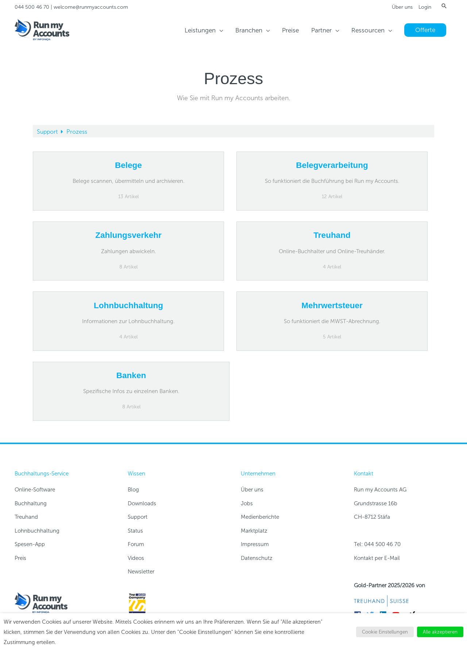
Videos (136, 558)
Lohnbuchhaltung (37, 531)
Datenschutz (257, 558)
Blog (133, 489)
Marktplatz (254, 531)
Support (48, 131)
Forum (136, 544)
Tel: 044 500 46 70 (377, 544)
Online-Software (35, 489)
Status (135, 531)
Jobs (247, 503)
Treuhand (26, 517)
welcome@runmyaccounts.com (91, 7)
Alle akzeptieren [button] (440, 632)
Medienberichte (260, 517)
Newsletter (141, 571)
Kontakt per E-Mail (377, 558)
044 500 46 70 (32, 7)
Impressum (255, 544)
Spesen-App (30, 544)
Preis (20, 558)
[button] (444, 6)
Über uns (402, 7)
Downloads (142, 503)
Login (424, 7)
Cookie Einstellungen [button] (385, 632)
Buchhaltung (31, 503)
